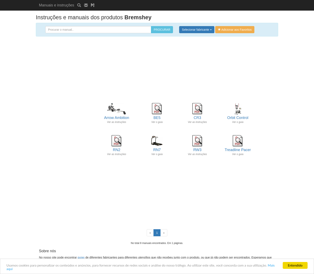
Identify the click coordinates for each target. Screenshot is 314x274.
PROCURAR (162, 29)
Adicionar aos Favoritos (235, 29)
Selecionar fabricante (196, 29)
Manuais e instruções (56, 5)
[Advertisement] (146, 1)
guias (81, 257)
